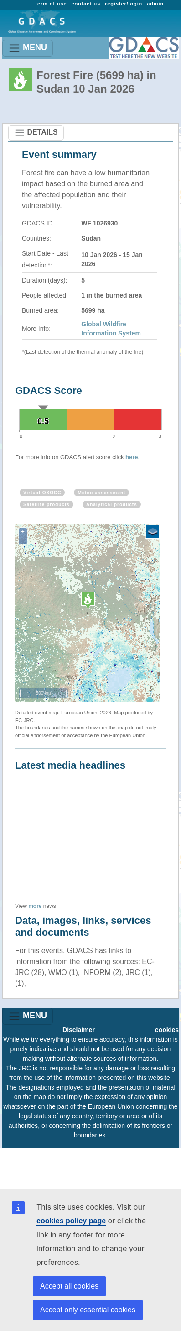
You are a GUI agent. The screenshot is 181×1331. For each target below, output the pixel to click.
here (131, 457)
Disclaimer (78, 1029)
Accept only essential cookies (87, 1310)
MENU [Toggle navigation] (27, 48)
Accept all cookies (69, 1286)
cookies (167, 1029)
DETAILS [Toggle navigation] (36, 132)
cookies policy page (71, 1221)
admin (155, 3)
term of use (51, 3)
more (34, 906)
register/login (123, 3)
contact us (85, 3)
